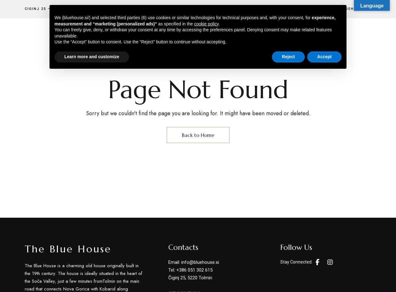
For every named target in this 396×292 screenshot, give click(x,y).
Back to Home (198, 135)
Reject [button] (288, 56)
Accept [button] (324, 56)
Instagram (330, 262)
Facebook (318, 262)
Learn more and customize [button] (91, 56)
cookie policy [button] (206, 23)
